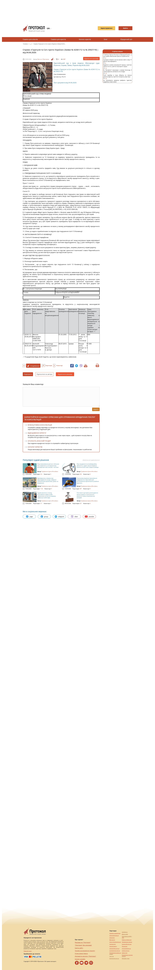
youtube (89, 516)
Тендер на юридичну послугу (85, 951)
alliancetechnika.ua (114, 935)
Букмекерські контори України (127, 955)
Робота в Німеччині (126, 940)
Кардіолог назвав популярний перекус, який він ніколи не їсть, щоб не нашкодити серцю (117, 66)
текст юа (111, 956)
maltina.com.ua (125, 950)
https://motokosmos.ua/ (115, 942)
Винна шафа (125, 934)
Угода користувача (81, 953)
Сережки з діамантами (114, 933)
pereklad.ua (125, 932)
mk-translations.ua (126, 948)
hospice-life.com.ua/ (126, 944)
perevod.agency (113, 946)
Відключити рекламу (91, 58)
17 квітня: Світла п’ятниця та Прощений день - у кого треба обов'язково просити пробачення (117, 56)
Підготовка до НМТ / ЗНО (127, 937)
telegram (59, 516)
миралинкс (112, 937)
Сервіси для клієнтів (30, 39)
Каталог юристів (85, 39)
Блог (105, 39)
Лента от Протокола (43, 59)
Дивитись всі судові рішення (91, 460)
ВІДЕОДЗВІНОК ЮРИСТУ (37, 433)
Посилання (124, 946)
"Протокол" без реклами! (83, 945)
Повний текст (28, 951)
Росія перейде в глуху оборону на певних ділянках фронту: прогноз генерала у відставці (117, 77)
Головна (25, 44)
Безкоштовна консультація (40, 425)
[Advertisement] (77, 12)
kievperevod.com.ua (114, 958)
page (29, 516)
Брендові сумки (125, 958)
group (44, 516)
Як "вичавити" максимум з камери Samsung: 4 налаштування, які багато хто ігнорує (117, 71)
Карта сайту (79, 948)
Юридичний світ (126, 39)
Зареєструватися (106, 28)
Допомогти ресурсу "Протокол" (85, 956)
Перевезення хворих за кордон (115, 953)
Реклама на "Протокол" (83, 942)
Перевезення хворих (127, 942)
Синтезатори (112, 944)
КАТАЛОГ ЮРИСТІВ (35, 447)
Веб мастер (112, 940)
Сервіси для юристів (58, 39)
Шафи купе (124, 953)
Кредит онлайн (80, 959)
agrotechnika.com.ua (114, 948)
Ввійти (125, 28)
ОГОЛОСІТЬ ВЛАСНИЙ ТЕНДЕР (39, 441)
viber (74, 516)
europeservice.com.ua (114, 950)
